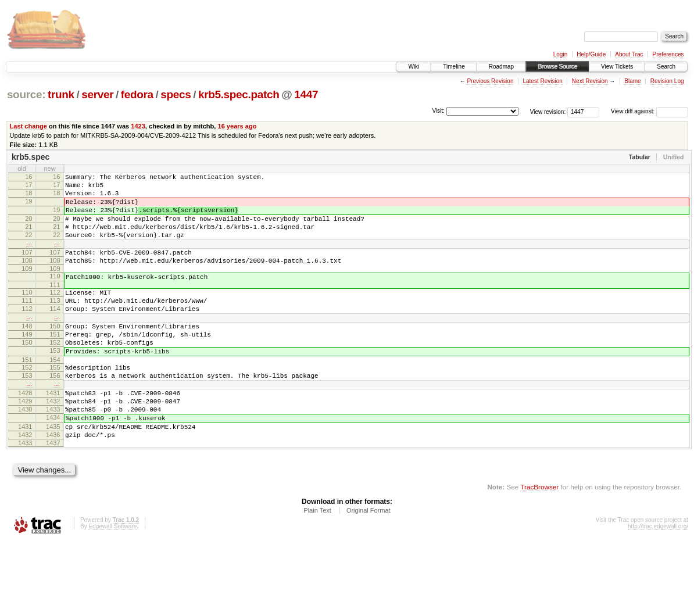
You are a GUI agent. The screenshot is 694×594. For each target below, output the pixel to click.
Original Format (368, 562)
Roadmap (501, 66)
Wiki (413, 66)
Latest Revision (542, 81)
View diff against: (649, 111)
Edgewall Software (112, 578)
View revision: (548, 111)
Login (560, 54)
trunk (61, 94)
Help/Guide (591, 54)
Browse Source (557, 66)
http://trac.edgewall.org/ (658, 578)
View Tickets (617, 66)
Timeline (453, 66)
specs (175, 94)
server (97, 94)
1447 (306, 94)
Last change (28, 126)
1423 (138, 126)
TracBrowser (539, 539)
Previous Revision (490, 81)
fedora (137, 94)
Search (666, 66)
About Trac (629, 54)
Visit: (438, 111)
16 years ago (236, 126)
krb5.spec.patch (239, 94)
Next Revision (590, 81)
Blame (632, 81)
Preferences (668, 54)
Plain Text (317, 562)
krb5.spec (30, 157)
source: (26, 94)
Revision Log (667, 81)
